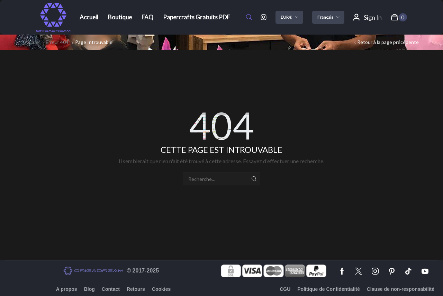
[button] (249, 17)
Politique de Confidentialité (328, 289)
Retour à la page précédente (388, 42)
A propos (66, 289)
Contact (111, 289)
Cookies (161, 289)
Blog (89, 289)
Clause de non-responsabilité (400, 289)
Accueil (32, 42)
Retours (136, 289)
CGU (285, 289)
